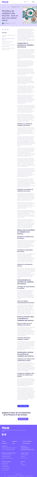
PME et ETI (23, 456)
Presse (13, 443)
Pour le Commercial (5, 466)
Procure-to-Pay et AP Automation (8, 449)
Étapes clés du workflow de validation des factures (8, 39)
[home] (5, 2)
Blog (21, 463)
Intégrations (14, 441)
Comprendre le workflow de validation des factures (8, 36)
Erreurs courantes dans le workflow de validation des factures (8, 46)
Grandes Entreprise (24, 454)
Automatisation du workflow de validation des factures (7, 42)
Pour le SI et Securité (6, 468)
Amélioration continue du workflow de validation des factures (8, 49)
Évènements (4, 443)
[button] (26, 2)
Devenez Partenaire (26, 443)
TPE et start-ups (24, 458)
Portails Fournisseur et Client (7, 458)
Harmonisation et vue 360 (6, 454)
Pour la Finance (5, 463)
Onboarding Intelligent (6, 456)
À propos (3, 441)
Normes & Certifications (27, 441)
